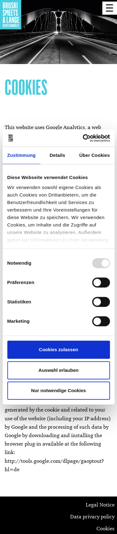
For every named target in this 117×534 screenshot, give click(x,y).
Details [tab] (57, 155)
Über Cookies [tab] (94, 155)
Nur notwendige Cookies (58, 390)
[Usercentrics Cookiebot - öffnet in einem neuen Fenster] (83, 138)
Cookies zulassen (58, 349)
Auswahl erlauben (58, 370)
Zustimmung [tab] (21, 155)
